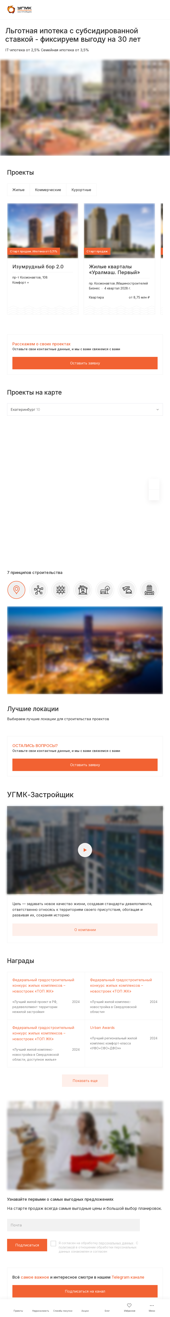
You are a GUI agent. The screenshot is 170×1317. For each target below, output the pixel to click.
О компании (85, 929)
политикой (67, 1247)
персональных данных (116, 1243)
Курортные (81, 190)
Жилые (18, 190)
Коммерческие (48, 190)
